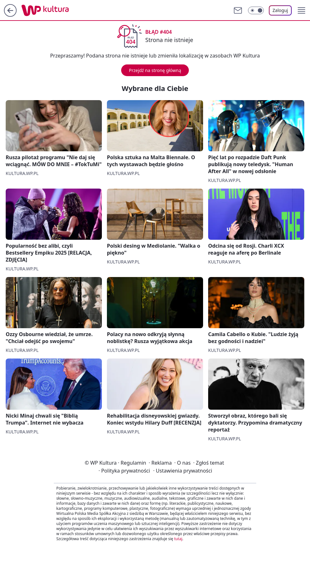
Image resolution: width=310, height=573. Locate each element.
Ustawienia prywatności (182, 470)
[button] (301, 10)
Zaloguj (280, 10)
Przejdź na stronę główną (155, 70)
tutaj (178, 538)
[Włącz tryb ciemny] (256, 10)
